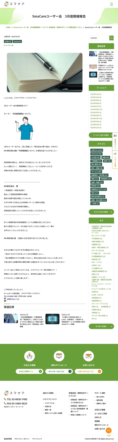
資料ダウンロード (101, 425)
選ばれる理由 (48, 393)
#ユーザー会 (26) (98, 250)
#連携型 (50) (96, 244)
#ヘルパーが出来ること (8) (101, 289)
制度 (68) (106, 157)
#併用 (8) (95, 292)
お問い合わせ (99, 428)
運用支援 (99, 400)
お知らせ (8, 41)
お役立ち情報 (99, 409)
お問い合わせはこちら (86, 371)
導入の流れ (100, 397)
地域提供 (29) (106, 179)
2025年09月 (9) (95, 100)
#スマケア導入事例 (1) (100, 316)
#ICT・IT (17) (97, 262)
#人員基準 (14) (97, 268)
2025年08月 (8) (95, 103)
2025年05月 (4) (95, 112)
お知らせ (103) (96, 150)
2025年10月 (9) (95, 97)
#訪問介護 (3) (96, 310)
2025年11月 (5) (95, 94)
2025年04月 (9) (95, 115)
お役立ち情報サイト (26, 371)
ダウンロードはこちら (56, 371)
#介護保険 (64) (97, 238)
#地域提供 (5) (96, 298)
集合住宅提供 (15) (97, 196)
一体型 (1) (95, 203)
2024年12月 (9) (95, 127)
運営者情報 (8, 438)
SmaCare (17, 41)
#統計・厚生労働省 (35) (100, 247)
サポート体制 (99, 393)
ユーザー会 (8, 45)
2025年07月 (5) (95, 106)
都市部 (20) (95, 186)
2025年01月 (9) (95, 124)
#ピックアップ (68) (98, 236)
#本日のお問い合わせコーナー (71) (101, 231)
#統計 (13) (95, 274)
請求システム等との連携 (53, 413)
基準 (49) (107, 161)
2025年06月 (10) (96, 109)
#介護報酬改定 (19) (98, 256)
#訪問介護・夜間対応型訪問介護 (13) (102, 280)
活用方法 (48, 406)
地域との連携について (78, 415)
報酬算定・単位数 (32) (99, 175)
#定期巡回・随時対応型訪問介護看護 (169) (102, 227)
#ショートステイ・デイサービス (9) (102, 285)
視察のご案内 (101, 403)
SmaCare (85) (96, 154)
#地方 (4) (95, 307)
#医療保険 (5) (96, 301)
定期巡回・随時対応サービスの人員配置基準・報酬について (79, 409)
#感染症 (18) (96, 259)
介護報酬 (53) (96, 161)
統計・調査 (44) (97, 168)
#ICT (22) (106, 253)
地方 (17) (94, 193)
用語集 (97, 421)
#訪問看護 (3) (106, 307)
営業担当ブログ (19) (98, 189)
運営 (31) (94, 179)
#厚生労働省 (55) (98, 241)
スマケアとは (49, 403)
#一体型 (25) (96, 253)
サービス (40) (96, 171)
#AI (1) (94, 318)
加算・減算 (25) (97, 182)
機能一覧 (48, 410)
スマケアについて (50, 399)
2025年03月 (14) (96, 118)
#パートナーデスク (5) (100, 304)
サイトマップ (39, 438)
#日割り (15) (96, 265)
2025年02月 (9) (95, 121)
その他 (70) (95, 157)
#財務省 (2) (96, 313)
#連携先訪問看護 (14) (99, 271)
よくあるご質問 (100, 413)
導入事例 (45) (96, 164)
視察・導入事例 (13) (98, 200)
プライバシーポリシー (23, 438)
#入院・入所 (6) (97, 295)
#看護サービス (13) (98, 277)
